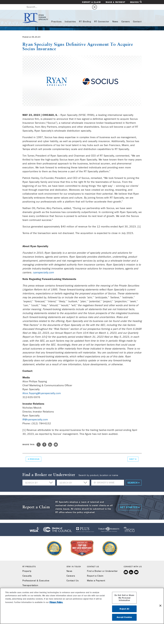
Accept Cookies (124, 617)
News (115, 16)
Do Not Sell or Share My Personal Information (124, 598)
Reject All (124, 609)
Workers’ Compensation (35, 584)
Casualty (27, 570)
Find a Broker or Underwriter (102, 565)
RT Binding (85, 16)
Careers (125, 16)
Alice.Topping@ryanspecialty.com (41, 387)
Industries (70, 16)
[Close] (160, 605)
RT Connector (101, 16)
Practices (56, 16)
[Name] (107, 477)
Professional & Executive (35, 575)
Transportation (30, 580)
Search (136, 2)
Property (26, 565)
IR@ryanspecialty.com (35, 413)
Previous (34, 453)
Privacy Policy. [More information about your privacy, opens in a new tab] (56, 602)
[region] (82, 606)
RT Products (29, 561)
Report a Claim (91, 2)
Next (131, 453)
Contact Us (72, 575)
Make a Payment (115, 2)
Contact (137, 16)
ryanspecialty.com (43, 266)
